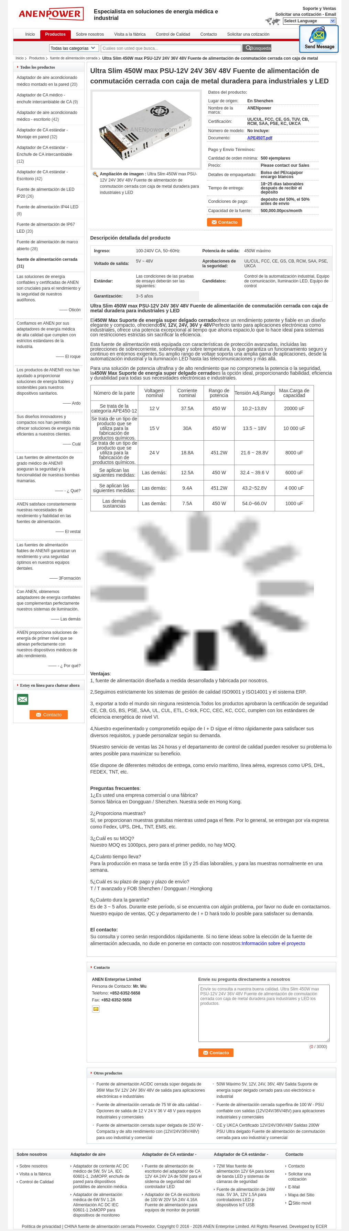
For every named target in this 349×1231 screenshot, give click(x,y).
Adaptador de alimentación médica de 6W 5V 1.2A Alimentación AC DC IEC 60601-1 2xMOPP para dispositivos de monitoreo (97, 1205)
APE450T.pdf (259, 138)
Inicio (30, 34)
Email (330, 14)
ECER (321, 1226)
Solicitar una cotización (298, 14)
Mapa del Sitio (301, 1195)
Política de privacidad (41, 1226)
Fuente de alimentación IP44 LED (47, 207)
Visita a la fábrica (129, 34)
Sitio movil (299, 1203)
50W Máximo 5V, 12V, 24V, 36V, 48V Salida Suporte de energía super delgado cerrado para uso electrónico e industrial (267, 1090)
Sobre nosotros (90, 34)
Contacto (208, 34)
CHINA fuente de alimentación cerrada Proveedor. (110, 1226)
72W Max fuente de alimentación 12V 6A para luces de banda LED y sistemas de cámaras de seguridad (245, 1174)
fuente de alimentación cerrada (73, 58)
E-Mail (294, 1187)
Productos (55, 34)
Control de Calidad (173, 34)
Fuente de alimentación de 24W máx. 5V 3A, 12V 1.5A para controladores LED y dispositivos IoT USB (246, 1197)
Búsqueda (260, 48)
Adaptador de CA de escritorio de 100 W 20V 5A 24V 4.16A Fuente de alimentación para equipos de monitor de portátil (172, 1202)
